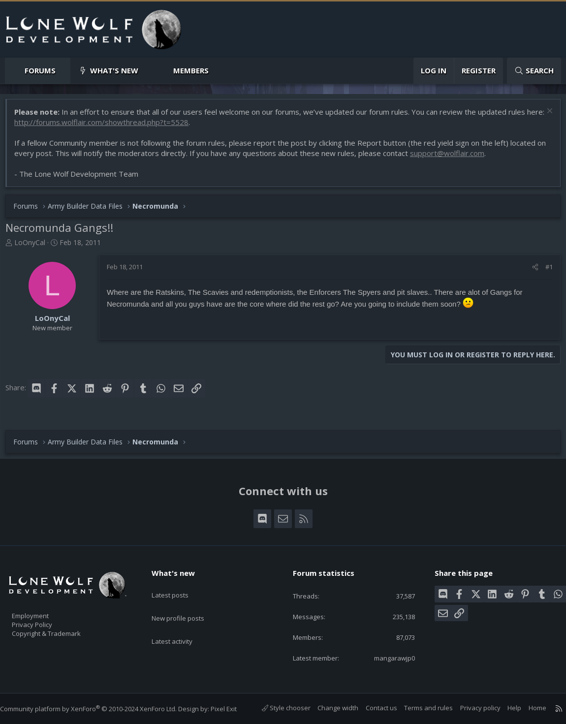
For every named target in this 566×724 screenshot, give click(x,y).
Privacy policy (470, 707)
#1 (544, 271)
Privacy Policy (45, 620)
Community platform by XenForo (98, 708)
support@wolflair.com (462, 158)
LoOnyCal (34, 247)
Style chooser (276, 707)
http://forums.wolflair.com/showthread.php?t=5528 (125, 127)
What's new (114, 70)
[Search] (534, 71)
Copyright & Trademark (61, 630)
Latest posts (178, 585)
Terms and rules (418, 707)
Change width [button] (328, 707)
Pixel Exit (233, 708)
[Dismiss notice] (543, 117)
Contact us (371, 707)
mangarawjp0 (387, 657)
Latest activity (181, 623)
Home (527, 707)
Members (191, 70)
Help (504, 707)
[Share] (530, 272)
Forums (40, 70)
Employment (43, 610)
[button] (64, 71)
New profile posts (187, 604)
